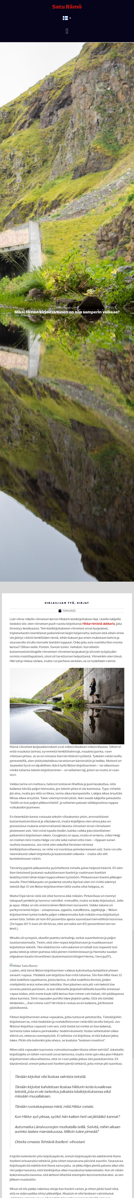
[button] (67, 31)
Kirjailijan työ (60, 603)
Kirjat (83, 603)
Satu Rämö (67, 6)
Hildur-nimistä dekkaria (98, 623)
